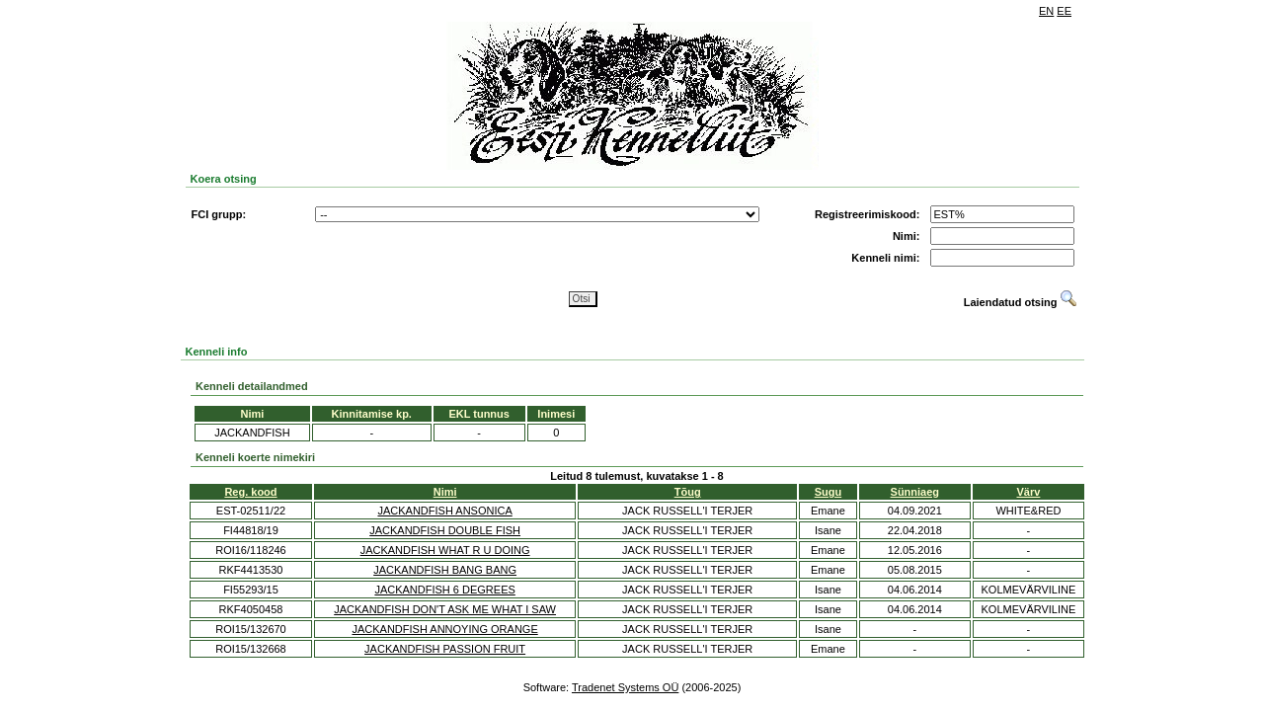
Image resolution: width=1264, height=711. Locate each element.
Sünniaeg (915, 492)
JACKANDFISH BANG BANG (444, 570)
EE (1064, 11)
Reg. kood (250, 492)
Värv (1029, 492)
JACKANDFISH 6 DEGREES (444, 589)
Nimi (445, 492)
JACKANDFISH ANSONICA (444, 510)
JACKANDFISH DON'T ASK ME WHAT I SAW (445, 609)
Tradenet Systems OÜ (625, 687)
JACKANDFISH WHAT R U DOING (445, 550)
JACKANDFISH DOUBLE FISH (444, 530)
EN (1046, 11)
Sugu (828, 492)
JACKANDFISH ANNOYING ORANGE (444, 629)
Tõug (687, 492)
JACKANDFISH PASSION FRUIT (444, 649)
